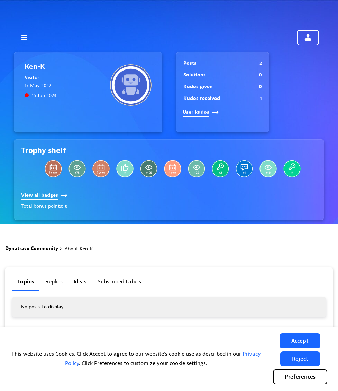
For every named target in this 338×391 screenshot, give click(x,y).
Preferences (300, 376)
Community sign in (308, 37)
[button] (300, 340)
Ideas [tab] (80, 281)
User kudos (201, 112)
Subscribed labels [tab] (119, 281)
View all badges (44, 195)
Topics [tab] (25, 281)
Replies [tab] (54, 281)
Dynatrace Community (31, 248)
